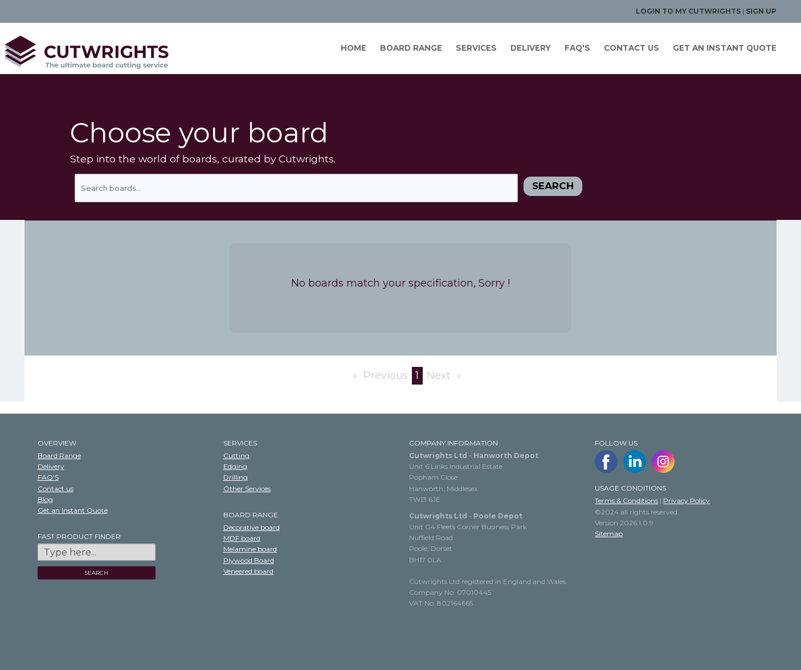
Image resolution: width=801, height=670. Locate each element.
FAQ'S (576, 47)
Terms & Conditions (626, 500)
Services (474, 47)
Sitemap (609, 533)
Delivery (529, 47)
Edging (235, 466)
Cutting (236, 455)
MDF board (241, 538)
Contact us (629, 47)
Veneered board (248, 571)
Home (352, 47)
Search (553, 185)
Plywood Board (248, 560)
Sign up (761, 11)
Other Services (247, 488)
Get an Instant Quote (73, 510)
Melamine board (250, 549)
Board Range (409, 47)
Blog (45, 499)
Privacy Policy (686, 500)
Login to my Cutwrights (688, 11)
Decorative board (251, 527)
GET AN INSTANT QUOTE (723, 47)
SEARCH (96, 573)
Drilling (235, 477)
